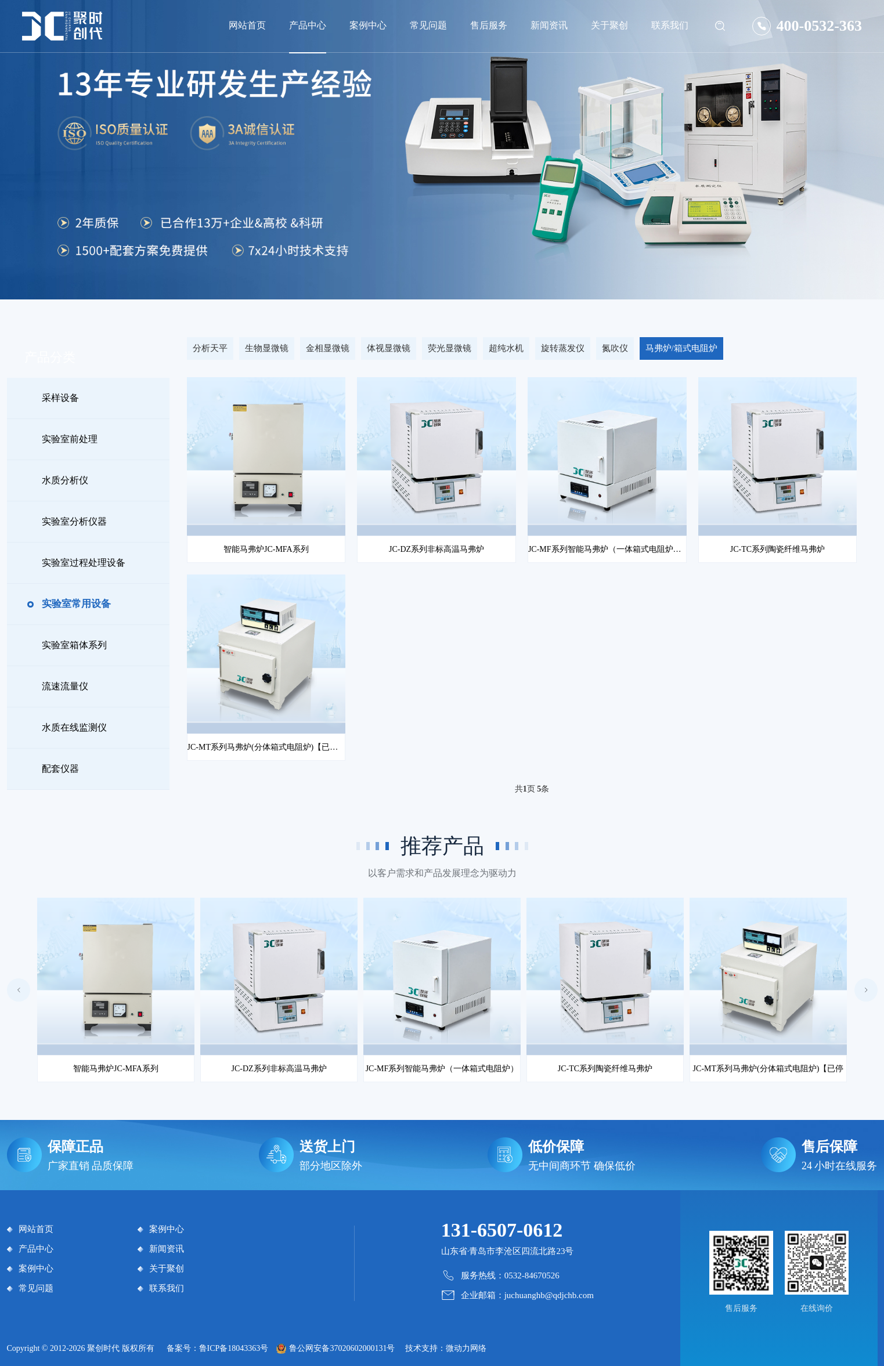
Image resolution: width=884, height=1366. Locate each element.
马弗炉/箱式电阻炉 (681, 348)
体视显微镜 (388, 348)
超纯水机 (506, 348)
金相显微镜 (327, 348)
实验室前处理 (70, 439)
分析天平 (210, 348)
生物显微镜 (266, 348)
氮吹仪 (615, 348)
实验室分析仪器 (74, 521)
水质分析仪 (65, 480)
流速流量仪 (65, 686)
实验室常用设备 (76, 603)
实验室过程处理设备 (83, 563)
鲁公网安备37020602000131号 (342, 1348)
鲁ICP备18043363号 (234, 1348)
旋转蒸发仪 (562, 348)
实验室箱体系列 (74, 645)
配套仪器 (60, 769)
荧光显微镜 (449, 348)
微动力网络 (466, 1348)
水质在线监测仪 (74, 727)
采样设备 (60, 398)
